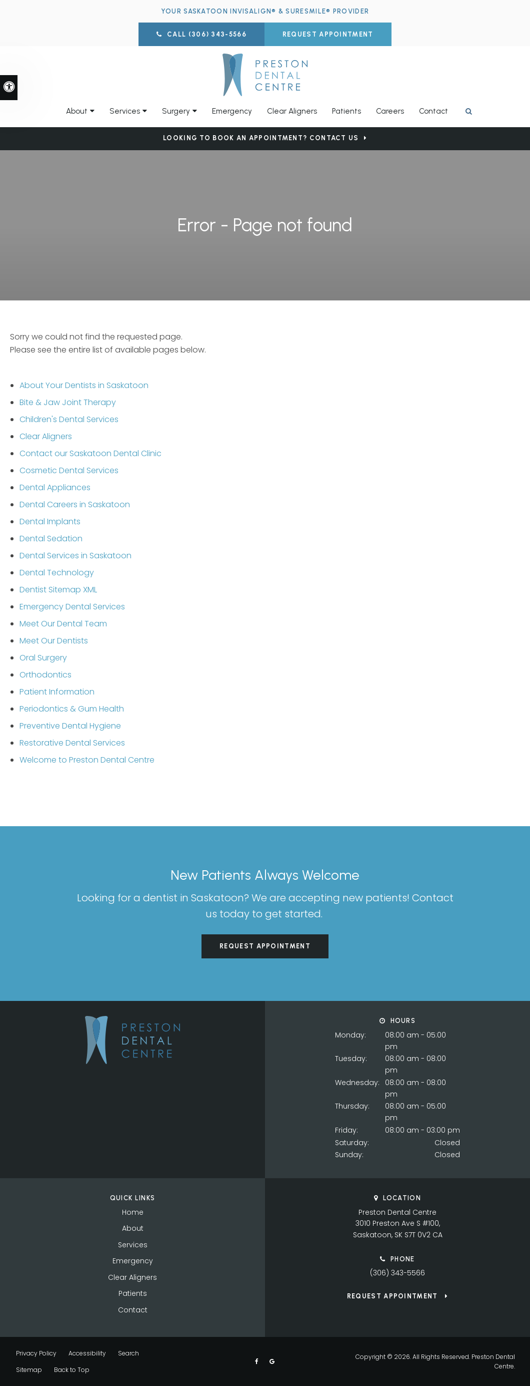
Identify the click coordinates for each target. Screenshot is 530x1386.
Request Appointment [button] (328, 34)
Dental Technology (57, 572)
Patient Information (57, 692)
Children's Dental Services (69, 419)
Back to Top (72, 1369)
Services (133, 1245)
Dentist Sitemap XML (58, 589)
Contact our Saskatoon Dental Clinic (91, 453)
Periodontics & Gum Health (72, 709)
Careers (390, 111)
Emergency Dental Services (72, 606)
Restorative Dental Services (72, 743)
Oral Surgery (43, 657)
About (133, 1228)
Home (133, 1212)
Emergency (232, 111)
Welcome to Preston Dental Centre (87, 760)
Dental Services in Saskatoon (76, 555)
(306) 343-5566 (397, 1273)
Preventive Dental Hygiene (70, 726)
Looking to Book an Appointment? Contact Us (261, 138)
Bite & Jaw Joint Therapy (68, 402)
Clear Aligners (292, 111)
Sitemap (29, 1369)
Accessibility (87, 1353)
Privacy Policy (36, 1353)
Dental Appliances (55, 487)
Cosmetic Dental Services (69, 470)
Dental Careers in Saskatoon (75, 504)
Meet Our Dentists (54, 640)
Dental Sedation (51, 538)
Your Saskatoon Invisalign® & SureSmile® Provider (265, 11)
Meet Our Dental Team (63, 623)
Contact (433, 111)
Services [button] (125, 111)
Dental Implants (50, 521)
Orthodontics (46, 674)
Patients (346, 111)
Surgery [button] (176, 111)
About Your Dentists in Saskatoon (84, 385)
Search (128, 1353)
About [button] (77, 111)
